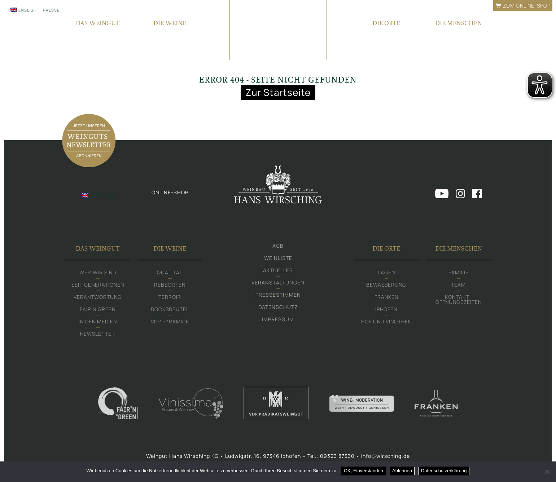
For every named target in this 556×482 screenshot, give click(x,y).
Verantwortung (98, 298)
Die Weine (169, 249)
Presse (51, 10)
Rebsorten (169, 285)
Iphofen (386, 310)
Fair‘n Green (97, 310)
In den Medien (98, 322)
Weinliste (278, 259)
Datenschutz (278, 308)
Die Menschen (458, 249)
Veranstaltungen (278, 283)
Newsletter (97, 334)
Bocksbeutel (170, 310)
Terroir (169, 298)
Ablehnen (402, 470)
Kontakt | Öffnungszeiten (458, 300)
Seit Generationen (97, 285)
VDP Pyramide (170, 322)
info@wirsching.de (385, 457)
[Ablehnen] (547, 471)
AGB (278, 246)
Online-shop (170, 193)
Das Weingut (98, 249)
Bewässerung (386, 285)
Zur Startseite (278, 92)
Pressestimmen (278, 295)
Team (458, 285)
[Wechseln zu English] (23, 10)
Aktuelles (278, 271)
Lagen (386, 273)
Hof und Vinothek (386, 322)
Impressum (278, 320)
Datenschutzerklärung (444, 470)
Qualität (170, 273)
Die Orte (386, 249)
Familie (458, 273)
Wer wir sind (97, 273)
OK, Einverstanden (363, 470)
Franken (386, 298)
